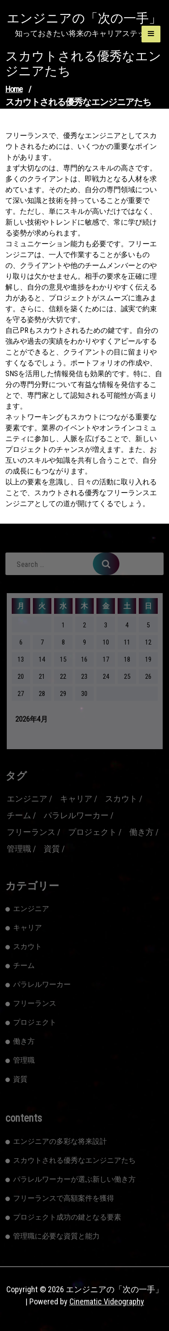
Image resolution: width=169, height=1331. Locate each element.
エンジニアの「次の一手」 (84, 18)
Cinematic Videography (106, 1301)
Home (14, 89)
